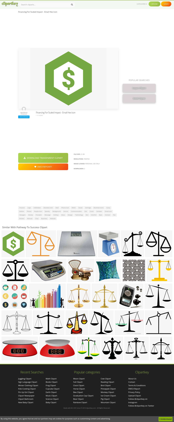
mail (57, 208)
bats (100, 215)
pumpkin (39, 215)
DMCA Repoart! (43, 166)
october (99, 211)
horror (66, 211)
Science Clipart (52, 399)
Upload (154, 4)
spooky (47, 211)
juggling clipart (24, 378)
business (44, 219)
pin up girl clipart (26, 392)
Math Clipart (51, 378)
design (70, 215)
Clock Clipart (78, 385)
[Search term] (47, 5)
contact (107, 215)
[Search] (72, 4)
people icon (38, 211)
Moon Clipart (79, 378)
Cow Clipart (106, 378)
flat (114, 215)
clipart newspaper (26, 395)
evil (86, 211)
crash (92, 211)
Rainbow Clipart (80, 402)
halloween (37, 208)
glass (63, 215)
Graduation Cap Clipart (83, 395)
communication (76, 211)
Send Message (24, 117)
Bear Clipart (78, 399)
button (21, 211)
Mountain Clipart (108, 402)
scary (108, 208)
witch (74, 208)
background (57, 211)
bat (87, 215)
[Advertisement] (68, 31)
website (52, 219)
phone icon (65, 208)
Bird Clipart (106, 385)
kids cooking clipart (27, 388)
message (47, 215)
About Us (132, 378)
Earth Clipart (51, 392)
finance (22, 208)
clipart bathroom (25, 399)
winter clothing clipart (28, 385)
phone (29, 211)
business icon (48, 208)
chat (36, 219)
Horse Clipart (79, 388)
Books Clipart (51, 382)
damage (88, 208)
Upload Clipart (134, 395)
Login (166, 4)
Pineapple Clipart (108, 388)
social (80, 208)
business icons (99, 208)
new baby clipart (25, 402)
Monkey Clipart (107, 392)
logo (29, 208)
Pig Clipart (105, 399)
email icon (108, 211)
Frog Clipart (51, 385)
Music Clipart (51, 395)
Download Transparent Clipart (43, 157)
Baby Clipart (51, 402)
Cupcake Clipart (52, 388)
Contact (131, 382)
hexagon (22, 215)
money (30, 215)
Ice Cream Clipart (108, 395)
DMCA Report (134, 388)
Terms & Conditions (137, 385)
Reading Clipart (107, 382)
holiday (55, 215)
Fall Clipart (77, 382)
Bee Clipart (78, 392)
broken (21, 219)
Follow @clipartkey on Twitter (141, 405)
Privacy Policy (134, 392)
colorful (93, 215)
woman (29, 219)
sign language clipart (27, 382)
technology (79, 215)
